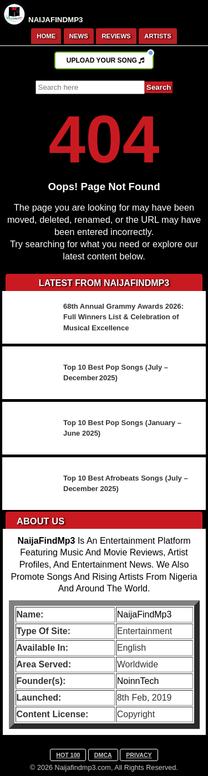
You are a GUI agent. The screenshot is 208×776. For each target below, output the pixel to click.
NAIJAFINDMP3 (55, 20)
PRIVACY (139, 755)
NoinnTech (138, 681)
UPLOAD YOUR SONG (110, 58)
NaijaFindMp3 (144, 614)
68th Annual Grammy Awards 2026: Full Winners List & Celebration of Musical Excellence (123, 317)
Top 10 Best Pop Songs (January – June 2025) (122, 428)
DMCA (103, 755)
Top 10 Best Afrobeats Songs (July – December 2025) (125, 483)
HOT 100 (68, 755)
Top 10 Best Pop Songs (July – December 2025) (115, 372)
